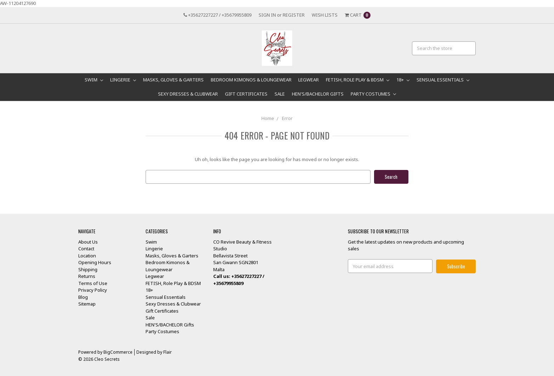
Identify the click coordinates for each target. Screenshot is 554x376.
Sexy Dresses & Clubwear (188, 94)
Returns (86, 276)
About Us (88, 241)
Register (294, 15)
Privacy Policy (92, 290)
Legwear (308, 79)
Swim (94, 79)
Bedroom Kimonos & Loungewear (251, 79)
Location (87, 255)
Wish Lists (325, 15)
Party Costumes (373, 94)
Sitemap (87, 304)
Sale (280, 94)
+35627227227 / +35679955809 (217, 15)
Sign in (267, 15)
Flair (167, 352)
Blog (83, 297)
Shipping (87, 269)
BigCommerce (117, 352)
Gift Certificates (246, 94)
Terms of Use (92, 283)
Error (287, 118)
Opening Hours (94, 262)
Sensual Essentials (443, 79)
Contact (86, 248)
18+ (402, 79)
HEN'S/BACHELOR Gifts (318, 94)
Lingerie (123, 79)
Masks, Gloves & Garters (173, 79)
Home (267, 118)
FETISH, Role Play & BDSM (357, 79)
